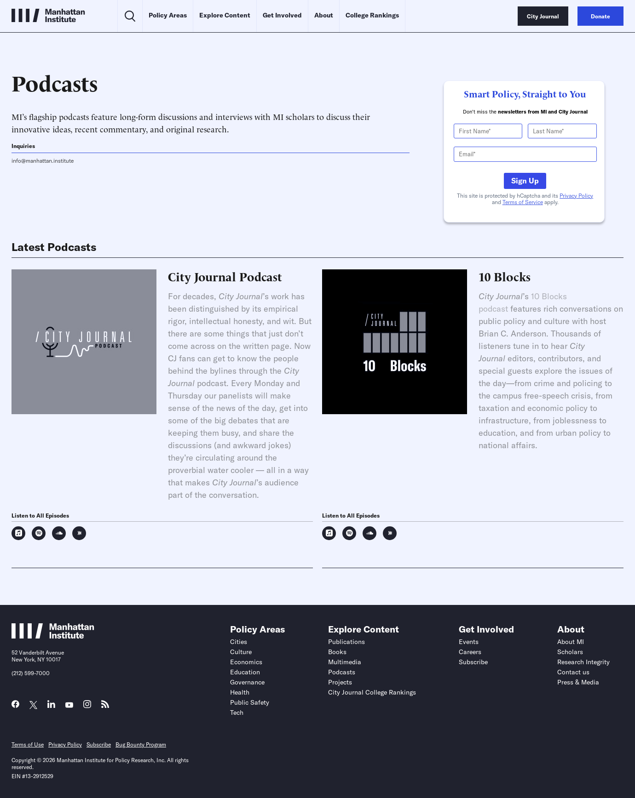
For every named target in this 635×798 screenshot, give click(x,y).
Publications (346, 642)
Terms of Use (28, 744)
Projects (340, 682)
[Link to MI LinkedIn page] (51, 706)
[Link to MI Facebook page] (15, 706)
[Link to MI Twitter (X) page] (33, 705)
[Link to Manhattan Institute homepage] (53, 635)
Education (245, 672)
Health (239, 692)
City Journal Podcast (225, 276)
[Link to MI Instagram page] (87, 706)
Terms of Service (522, 202)
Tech (236, 712)
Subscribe (473, 662)
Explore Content (224, 15)
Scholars (570, 652)
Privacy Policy (576, 195)
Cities (238, 642)
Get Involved (282, 15)
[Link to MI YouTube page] (69, 705)
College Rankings (372, 15)
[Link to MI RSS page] (105, 706)
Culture (241, 652)
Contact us (573, 672)
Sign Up (525, 180)
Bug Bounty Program (140, 744)
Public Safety (249, 702)
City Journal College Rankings (372, 692)
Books (337, 652)
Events (469, 642)
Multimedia (344, 662)
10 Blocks (505, 276)
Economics (246, 662)
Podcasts (341, 672)
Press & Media (578, 682)
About (323, 15)
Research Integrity (583, 662)
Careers (470, 652)
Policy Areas (168, 15)
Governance (247, 682)
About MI (570, 642)
